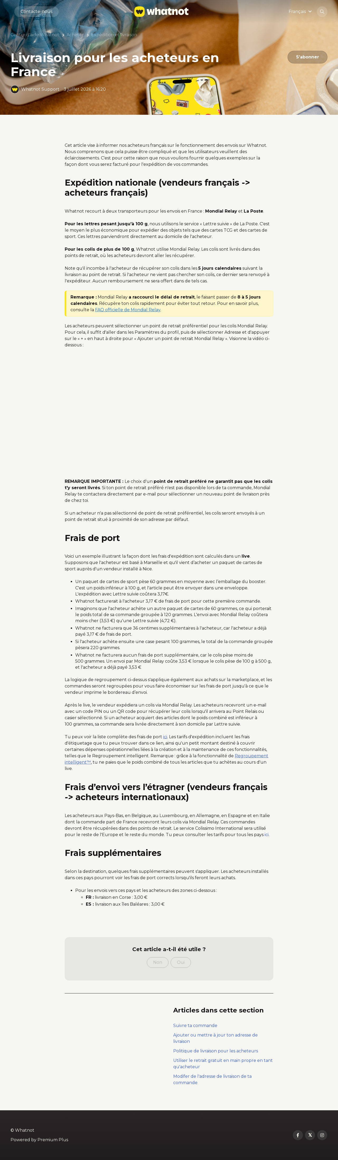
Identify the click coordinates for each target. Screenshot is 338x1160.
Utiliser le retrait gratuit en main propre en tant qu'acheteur (223, 1063)
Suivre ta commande (195, 1025)
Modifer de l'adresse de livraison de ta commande (212, 1079)
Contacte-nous (36, 11)
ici (267, 834)
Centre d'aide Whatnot (35, 34)
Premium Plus (52, 1139)
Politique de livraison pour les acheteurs (215, 1050)
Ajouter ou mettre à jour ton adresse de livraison (215, 1038)
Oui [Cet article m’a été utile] (181, 962)
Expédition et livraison (114, 34)
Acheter (75, 34)
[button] (301, 11)
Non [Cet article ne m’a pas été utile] (157, 962)
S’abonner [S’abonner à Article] (307, 56)
